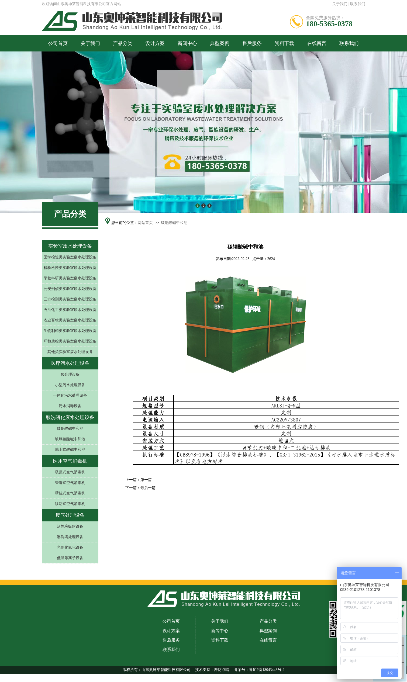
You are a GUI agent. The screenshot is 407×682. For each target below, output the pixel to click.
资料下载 (284, 43)
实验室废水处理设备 (70, 246)
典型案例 (219, 43)
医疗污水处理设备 (70, 363)
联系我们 (357, 4)
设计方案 (155, 43)
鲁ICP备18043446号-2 (266, 670)
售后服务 (252, 43)
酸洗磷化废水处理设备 (70, 417)
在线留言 (316, 43)
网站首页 (145, 223)
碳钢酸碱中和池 (174, 223)
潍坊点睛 (221, 670)
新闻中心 (187, 43)
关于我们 (339, 4)
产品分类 (122, 43)
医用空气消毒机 (70, 461)
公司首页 (58, 43)
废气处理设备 (70, 515)
